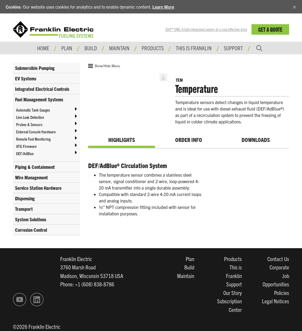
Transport (24, 209)
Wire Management (31, 177)
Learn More (163, 6)
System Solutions (30, 219)
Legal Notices (275, 300)
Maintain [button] (119, 47)
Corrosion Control (31, 230)
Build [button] (90, 47)
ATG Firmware (26, 146)
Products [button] (153, 47)
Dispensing (25, 198)
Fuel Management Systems (39, 99)
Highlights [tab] (121, 139)
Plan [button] (66, 47)
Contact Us (278, 258)
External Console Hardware (36, 131)
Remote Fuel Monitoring (33, 138)
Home (43, 47)
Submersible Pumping (35, 68)
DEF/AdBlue (25, 153)
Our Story (232, 292)
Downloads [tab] (256, 139)
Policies (281, 292)
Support (233, 47)
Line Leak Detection (30, 117)
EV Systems (25, 78)
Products (233, 258)
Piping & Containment (35, 167)
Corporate (279, 267)
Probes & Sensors (29, 124)
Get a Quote (270, 29)
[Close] (294, 6)
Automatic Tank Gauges (33, 109)
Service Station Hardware (38, 188)
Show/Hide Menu (104, 65)
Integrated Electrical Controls (42, 89)
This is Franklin (194, 47)
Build (189, 267)
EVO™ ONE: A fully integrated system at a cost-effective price (206, 29)
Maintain (185, 275)
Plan (190, 258)
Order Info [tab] (188, 139)
